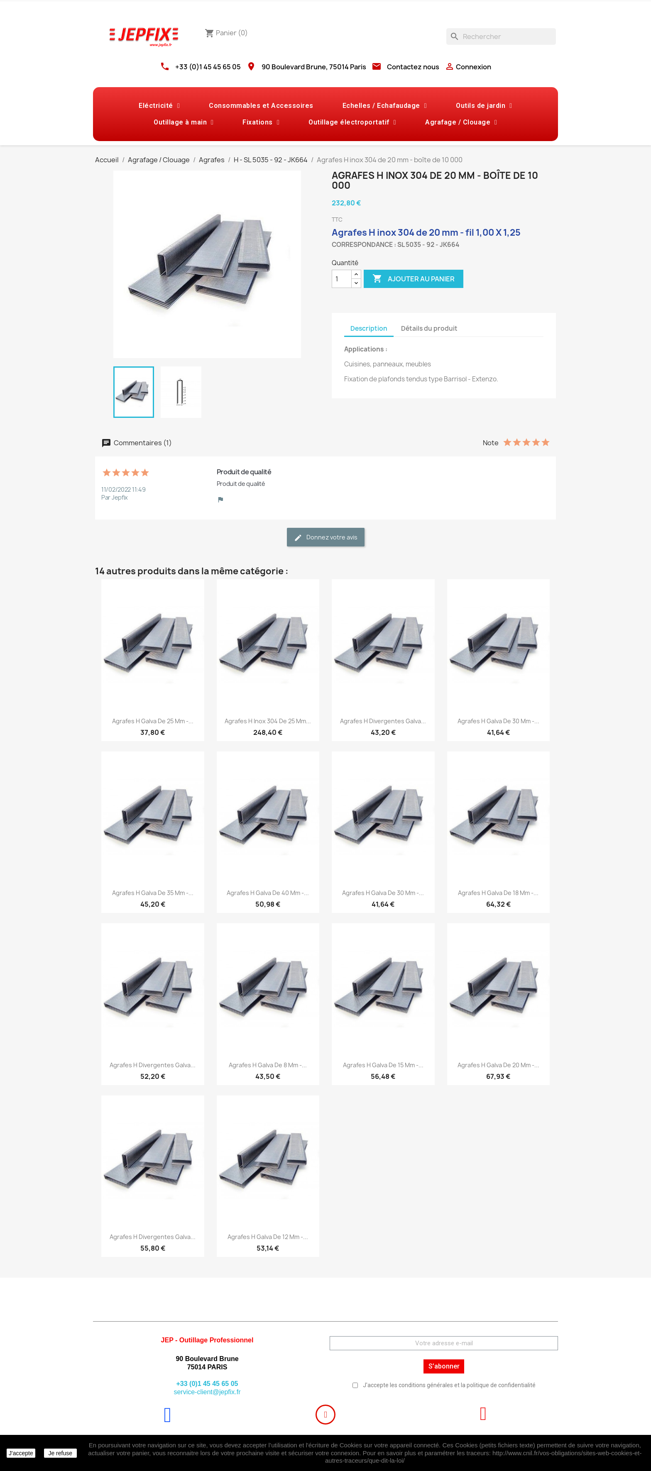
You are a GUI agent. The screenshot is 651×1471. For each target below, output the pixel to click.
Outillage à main (183, 122)
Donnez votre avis (325, 537)
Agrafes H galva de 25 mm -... (152, 721)
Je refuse (60, 1453)
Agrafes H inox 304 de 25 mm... (268, 721)
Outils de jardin (484, 105)
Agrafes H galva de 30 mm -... (498, 721)
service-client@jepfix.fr (207, 1391)
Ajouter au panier (413, 278)
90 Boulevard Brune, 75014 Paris (314, 66)
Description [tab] (368, 328)
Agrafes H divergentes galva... (383, 721)
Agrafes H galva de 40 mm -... (268, 893)
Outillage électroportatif (352, 122)
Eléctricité (159, 105)
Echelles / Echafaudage (385, 105)
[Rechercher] (501, 36)
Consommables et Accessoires (261, 106)
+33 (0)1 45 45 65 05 (208, 66)
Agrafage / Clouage (461, 122)
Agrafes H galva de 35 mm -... (152, 893)
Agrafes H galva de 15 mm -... (383, 1065)
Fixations (260, 122)
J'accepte (21, 1453)
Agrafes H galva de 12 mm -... (268, 1237)
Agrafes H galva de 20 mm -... (498, 1065)
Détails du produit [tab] (429, 328)
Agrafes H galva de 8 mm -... (268, 1065)
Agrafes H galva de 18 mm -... (498, 893)
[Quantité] (342, 279)
